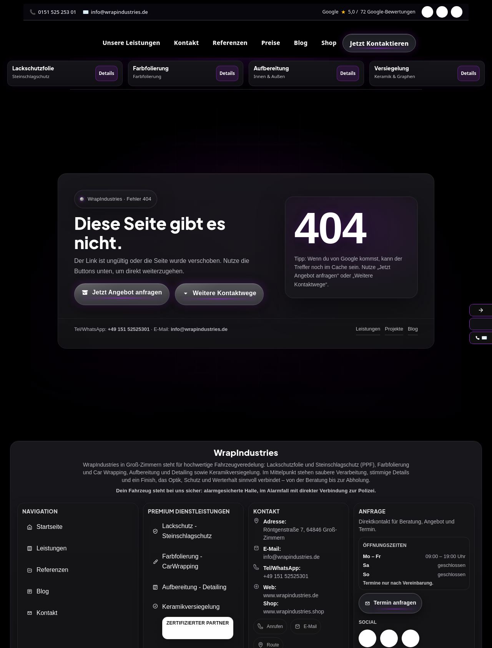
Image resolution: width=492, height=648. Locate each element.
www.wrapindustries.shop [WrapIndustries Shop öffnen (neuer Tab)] (293, 611)
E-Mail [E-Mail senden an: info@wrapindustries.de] (305, 626)
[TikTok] (456, 12)
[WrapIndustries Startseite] (86, 43)
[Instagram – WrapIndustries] (367, 638)
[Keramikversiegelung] (193, 621)
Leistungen (368, 329)
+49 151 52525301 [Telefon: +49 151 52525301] (285, 576)
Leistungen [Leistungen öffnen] (46, 548)
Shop (328, 42)
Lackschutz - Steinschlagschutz (182, 531)
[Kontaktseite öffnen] (390, 603)
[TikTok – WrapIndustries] (410, 638)
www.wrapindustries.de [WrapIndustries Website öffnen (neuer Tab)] (290, 595)
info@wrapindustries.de (119, 11)
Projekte (394, 329)
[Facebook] (427, 12)
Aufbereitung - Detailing (189, 587)
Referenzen (230, 42)
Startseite (45, 526)
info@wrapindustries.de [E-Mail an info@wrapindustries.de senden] (291, 557)
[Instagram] (442, 12)
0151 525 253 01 (57, 11)
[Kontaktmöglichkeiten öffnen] (219, 294)
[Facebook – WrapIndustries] (389, 638)
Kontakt (42, 613)
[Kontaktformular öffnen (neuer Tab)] (122, 294)
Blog (301, 42)
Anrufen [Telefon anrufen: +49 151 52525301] (270, 626)
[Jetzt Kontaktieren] (379, 43)
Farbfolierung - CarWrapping (177, 561)
